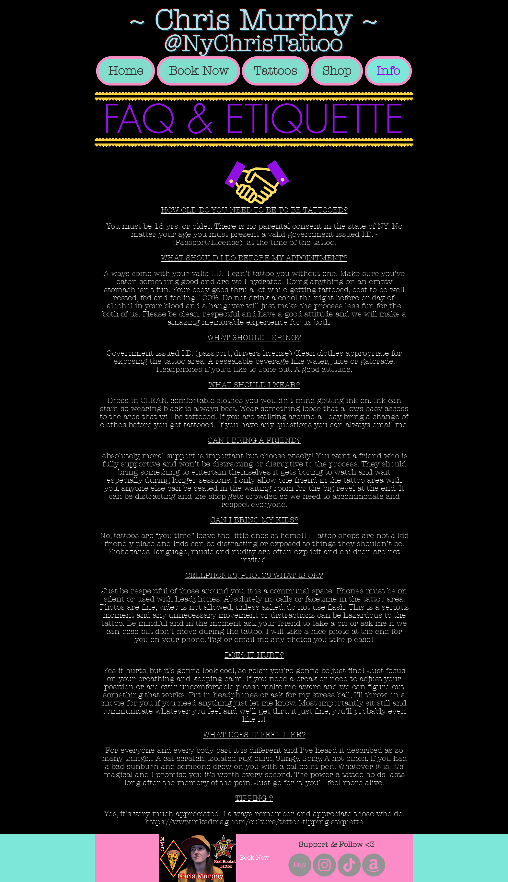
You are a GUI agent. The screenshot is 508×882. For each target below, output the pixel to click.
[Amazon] (373, 864)
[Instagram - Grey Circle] (324, 864)
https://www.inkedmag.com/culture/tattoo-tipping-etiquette (254, 822)
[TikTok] (349, 864)
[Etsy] (299, 864)
